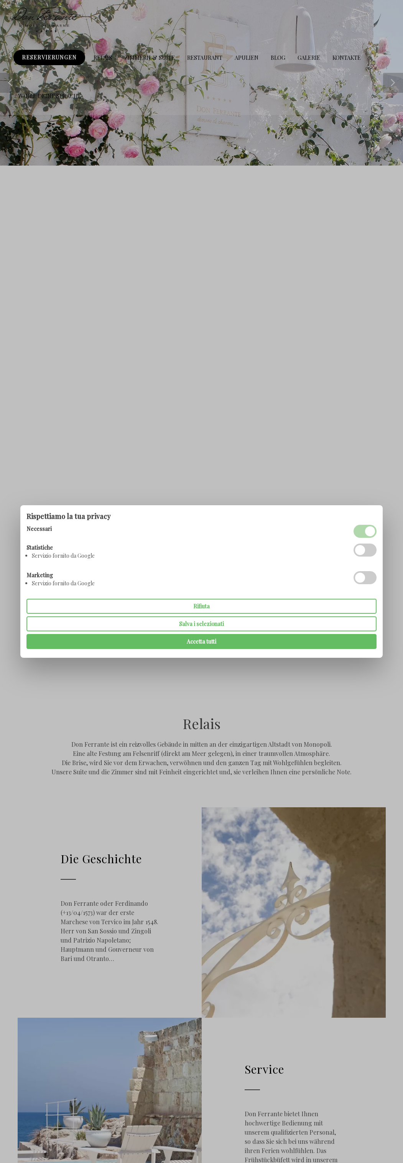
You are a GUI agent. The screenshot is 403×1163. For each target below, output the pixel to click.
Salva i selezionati (201, 623)
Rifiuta (201, 606)
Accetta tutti (201, 641)
